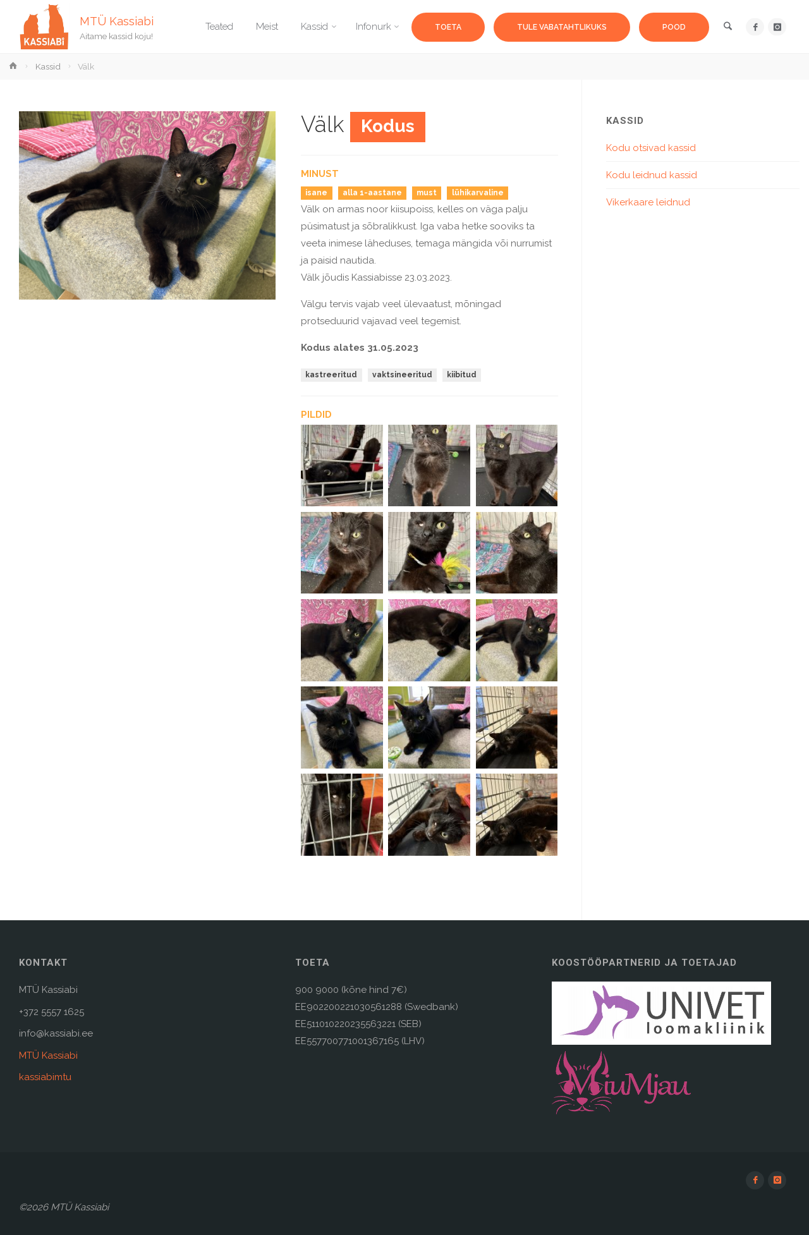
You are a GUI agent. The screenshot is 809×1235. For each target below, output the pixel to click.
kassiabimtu (45, 1077)
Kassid (48, 66)
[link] (727, 27)
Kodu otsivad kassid (651, 148)
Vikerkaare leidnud (648, 202)
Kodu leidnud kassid (651, 175)
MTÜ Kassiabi (117, 20)
